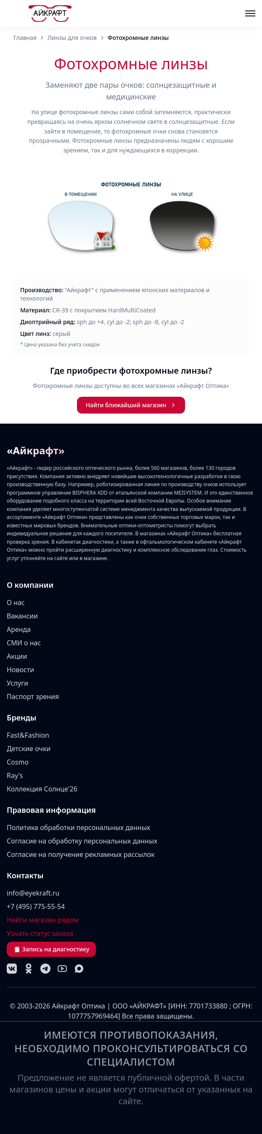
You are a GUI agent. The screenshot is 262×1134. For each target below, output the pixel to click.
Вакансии (22, 616)
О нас (16, 602)
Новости (20, 669)
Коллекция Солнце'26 (42, 789)
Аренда (19, 629)
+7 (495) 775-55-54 (36, 906)
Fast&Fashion (28, 735)
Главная (25, 38)
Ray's (15, 775)
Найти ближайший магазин (130, 405)
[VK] (12, 969)
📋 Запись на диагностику (51, 949)
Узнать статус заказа (40, 933)
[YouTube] (62, 969)
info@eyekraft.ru (33, 893)
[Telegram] (45, 969)
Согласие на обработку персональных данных (82, 841)
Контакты (25, 875)
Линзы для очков (72, 38)
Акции (17, 656)
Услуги (17, 683)
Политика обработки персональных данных (78, 827)
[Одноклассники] (29, 969)
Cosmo (18, 762)
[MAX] (79, 969)
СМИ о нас (24, 642)
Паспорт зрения (33, 696)
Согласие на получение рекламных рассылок (81, 854)
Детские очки (28, 748)
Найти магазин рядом (43, 919)
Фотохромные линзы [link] (138, 38)
